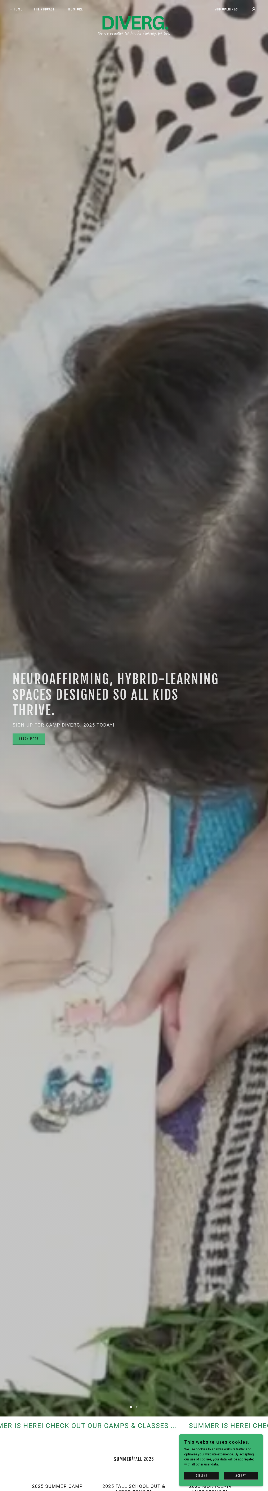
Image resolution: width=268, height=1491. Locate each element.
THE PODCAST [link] (44, 9)
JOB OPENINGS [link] (226, 9)
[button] (131, 1407)
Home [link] (17, 9)
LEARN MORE (29, 739)
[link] (134, 8)
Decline (201, 1475)
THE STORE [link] (74, 9)
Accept (241, 1475)
